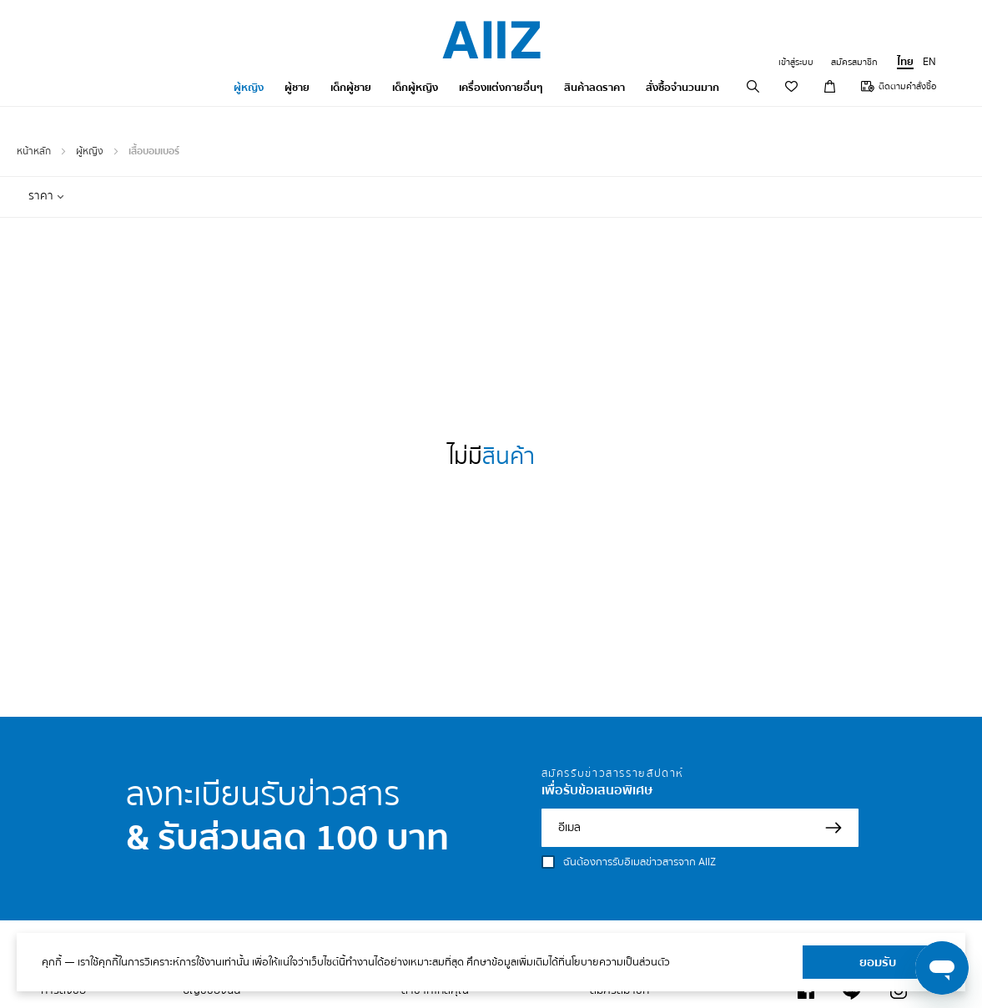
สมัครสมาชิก (854, 62)
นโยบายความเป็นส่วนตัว (617, 962)
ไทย (905, 61)
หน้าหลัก (35, 151)
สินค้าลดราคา (594, 87)
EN (929, 61)
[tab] (47, 196)
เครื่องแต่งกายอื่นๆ (501, 87)
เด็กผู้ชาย (350, 87)
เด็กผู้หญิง (415, 87)
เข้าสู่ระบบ (795, 62)
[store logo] (491, 39)
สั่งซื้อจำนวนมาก (682, 87)
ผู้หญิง (249, 87)
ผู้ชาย (297, 87)
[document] (491, 962)
